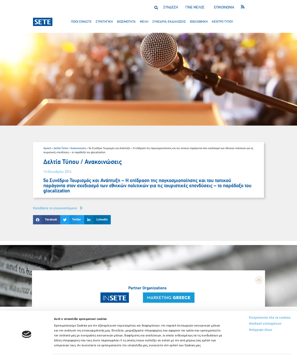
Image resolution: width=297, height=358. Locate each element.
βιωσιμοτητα (126, 22)
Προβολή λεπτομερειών (230, 349)
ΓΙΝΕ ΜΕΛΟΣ (194, 7)
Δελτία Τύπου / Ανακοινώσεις (70, 148)
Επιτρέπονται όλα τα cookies (254, 305)
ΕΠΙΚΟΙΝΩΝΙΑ (224, 7)
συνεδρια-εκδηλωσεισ (169, 22)
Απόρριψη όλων (245, 318)
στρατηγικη (104, 22)
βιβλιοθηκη (199, 22)
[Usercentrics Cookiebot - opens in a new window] (27, 350)
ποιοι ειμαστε (81, 22)
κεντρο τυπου (222, 22)
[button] (156, 7)
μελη (144, 22)
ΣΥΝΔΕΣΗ (170, 7)
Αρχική (47, 148)
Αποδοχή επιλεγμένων (250, 312)
